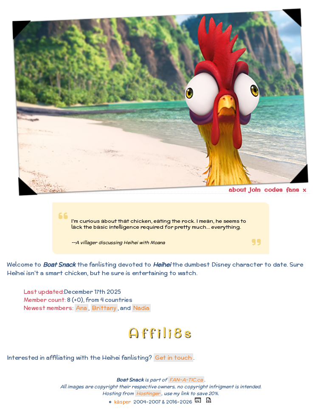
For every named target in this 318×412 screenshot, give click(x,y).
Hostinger (148, 393)
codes (273, 189)
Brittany (104, 308)
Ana (81, 308)
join (255, 189)
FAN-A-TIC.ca (186, 379)
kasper (122, 401)
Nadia (141, 308)
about (237, 189)
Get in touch (173, 357)
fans (292, 189)
